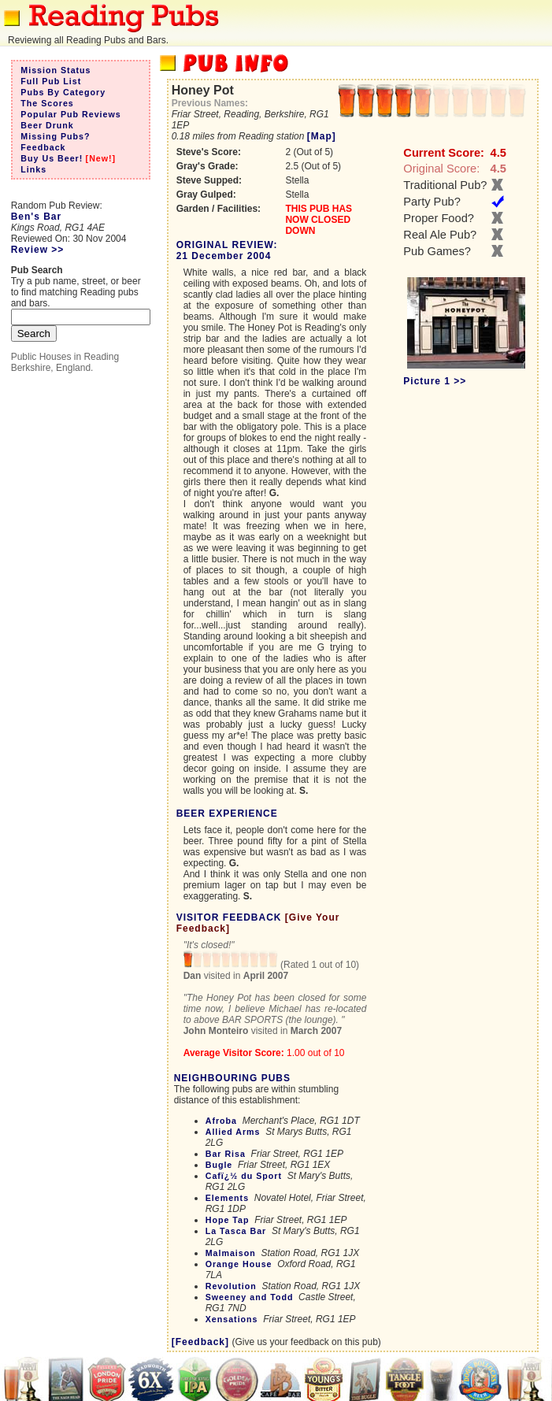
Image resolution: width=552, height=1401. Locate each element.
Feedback (42, 147)
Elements (227, 1198)
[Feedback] (200, 1341)
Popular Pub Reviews (70, 114)
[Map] (321, 136)
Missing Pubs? (55, 136)
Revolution (231, 1286)
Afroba (221, 1120)
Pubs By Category (63, 92)
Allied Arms (233, 1131)
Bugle (219, 1164)
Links (33, 169)
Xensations (232, 1319)
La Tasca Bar (236, 1231)
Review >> (38, 249)
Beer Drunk (46, 125)
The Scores (46, 103)
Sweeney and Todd (250, 1297)
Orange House (239, 1264)
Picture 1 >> (434, 381)
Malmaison (231, 1253)
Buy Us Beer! (51, 158)
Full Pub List (50, 81)
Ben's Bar (36, 216)
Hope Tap (228, 1220)
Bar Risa (226, 1153)
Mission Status (55, 70)
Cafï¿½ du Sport (244, 1175)
